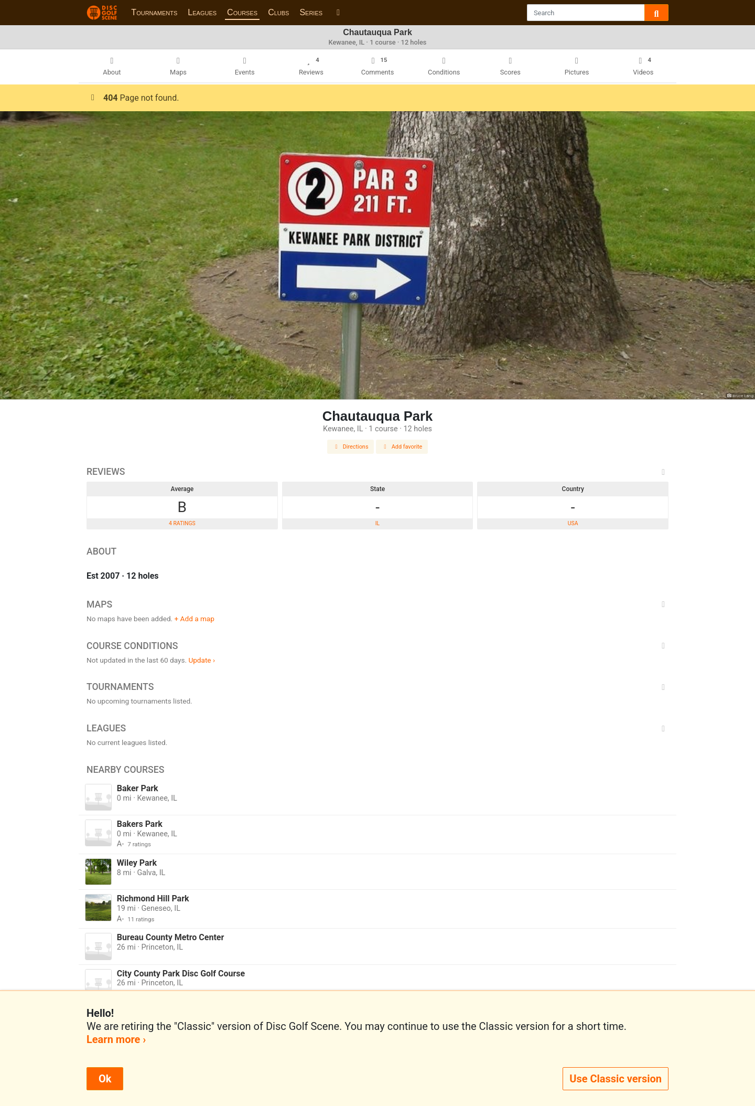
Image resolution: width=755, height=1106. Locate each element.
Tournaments (154, 12)
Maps (377, 604)
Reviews (377, 471)
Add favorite (402, 446)
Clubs (278, 12)
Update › (201, 660)
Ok (104, 1078)
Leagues (202, 12)
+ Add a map (194, 618)
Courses (242, 12)
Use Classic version (615, 1078)
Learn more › (116, 1039)
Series (310, 12)
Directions (351, 446)
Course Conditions (377, 646)
